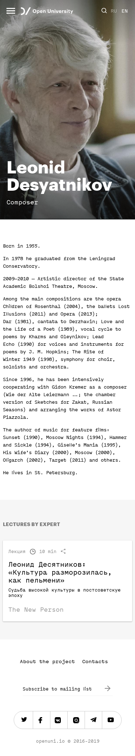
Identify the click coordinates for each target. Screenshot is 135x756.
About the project (47, 661)
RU (114, 11)
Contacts (95, 661)
